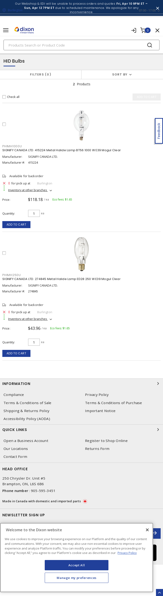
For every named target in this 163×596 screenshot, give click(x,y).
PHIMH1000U (12, 146)
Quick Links (81, 429)
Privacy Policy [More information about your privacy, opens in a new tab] (127, 553)
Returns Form (97, 448)
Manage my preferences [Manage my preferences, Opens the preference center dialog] (76, 578)
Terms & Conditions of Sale (28, 403)
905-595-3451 (43, 490)
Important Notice (100, 411)
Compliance (14, 394)
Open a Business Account (26, 440)
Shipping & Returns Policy (26, 411)
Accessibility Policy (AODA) (27, 418)
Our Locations (16, 448)
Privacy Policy (97, 394)
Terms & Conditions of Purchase (113, 403)
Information (81, 383)
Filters (40, 74)
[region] (76, 557)
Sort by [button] (120, 74)
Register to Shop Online (106, 440)
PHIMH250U (11, 275)
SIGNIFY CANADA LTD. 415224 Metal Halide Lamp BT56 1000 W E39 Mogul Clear (61, 150)
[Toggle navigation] (5, 30)
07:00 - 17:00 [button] (147, 10)
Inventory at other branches (28, 190)
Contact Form (15, 456)
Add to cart (16, 224)
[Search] (81, 45)
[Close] (147, 530)
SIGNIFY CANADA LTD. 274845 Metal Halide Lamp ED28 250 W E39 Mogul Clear (61, 279)
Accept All (76, 565)
